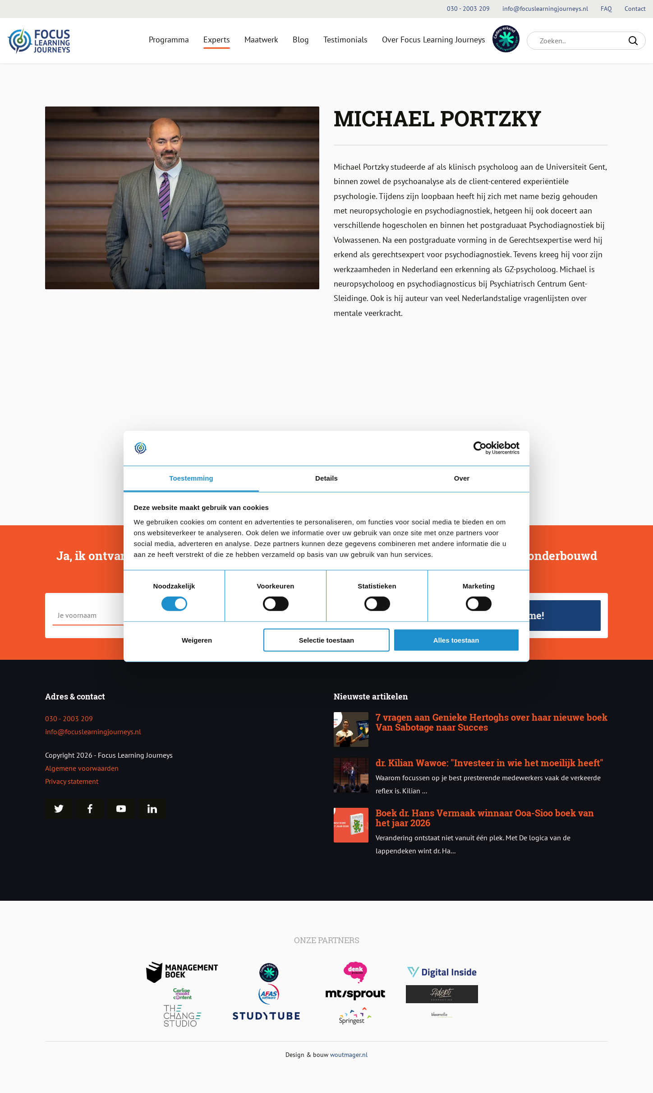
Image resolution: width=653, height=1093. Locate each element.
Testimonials (345, 39)
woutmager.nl (349, 1054)
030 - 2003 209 (69, 718)
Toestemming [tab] (191, 478)
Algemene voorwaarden (82, 768)
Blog (301, 39)
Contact (635, 9)
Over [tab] (462, 478)
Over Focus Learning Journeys (433, 39)
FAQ (607, 9)
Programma (169, 39)
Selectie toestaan (326, 640)
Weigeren (197, 640)
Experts (216, 39)
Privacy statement (71, 781)
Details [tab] (326, 478)
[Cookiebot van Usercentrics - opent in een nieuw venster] (480, 448)
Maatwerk (261, 39)
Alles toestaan (456, 640)
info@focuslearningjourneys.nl (93, 731)
